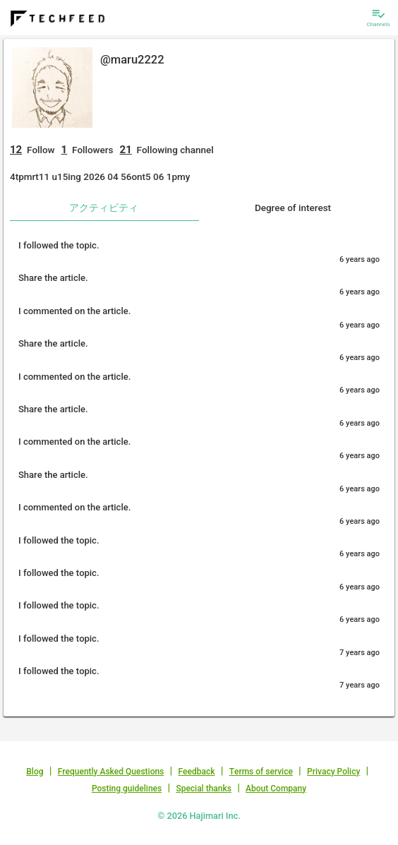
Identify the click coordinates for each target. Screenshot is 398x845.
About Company (276, 788)
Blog (34, 772)
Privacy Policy (333, 772)
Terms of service (261, 772)
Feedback (197, 772)
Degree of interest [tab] (293, 207)
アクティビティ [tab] (103, 207)
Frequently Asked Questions (111, 772)
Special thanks (203, 788)
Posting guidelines (127, 788)
